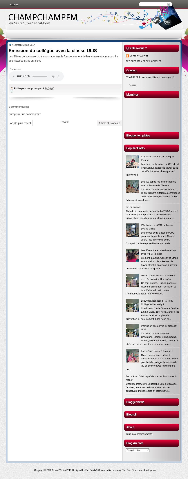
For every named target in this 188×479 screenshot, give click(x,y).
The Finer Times (130, 470)
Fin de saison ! (133, 207)
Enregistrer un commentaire (25, 114)
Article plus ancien (109, 123)
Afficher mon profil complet (143, 61)
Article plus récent (20, 123)
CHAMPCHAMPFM (42, 17)
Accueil (14, 4)
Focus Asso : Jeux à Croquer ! (157, 351)
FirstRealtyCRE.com (95, 470)
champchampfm (34, 88)
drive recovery (114, 470)
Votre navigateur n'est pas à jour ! (36, 76)
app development (147, 470)
